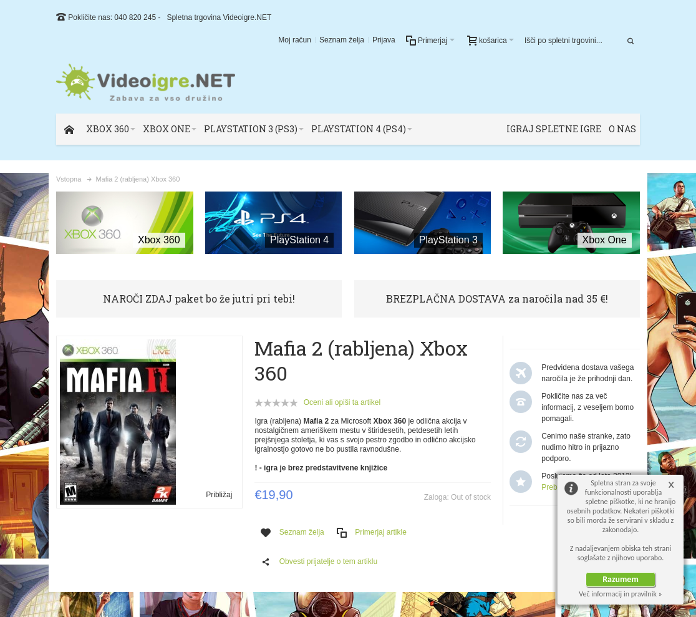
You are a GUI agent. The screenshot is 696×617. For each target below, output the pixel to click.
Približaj (219, 494)
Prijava (383, 40)
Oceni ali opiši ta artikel (342, 402)
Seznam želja (341, 40)
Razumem (620, 579)
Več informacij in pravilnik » (620, 594)
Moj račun (294, 40)
